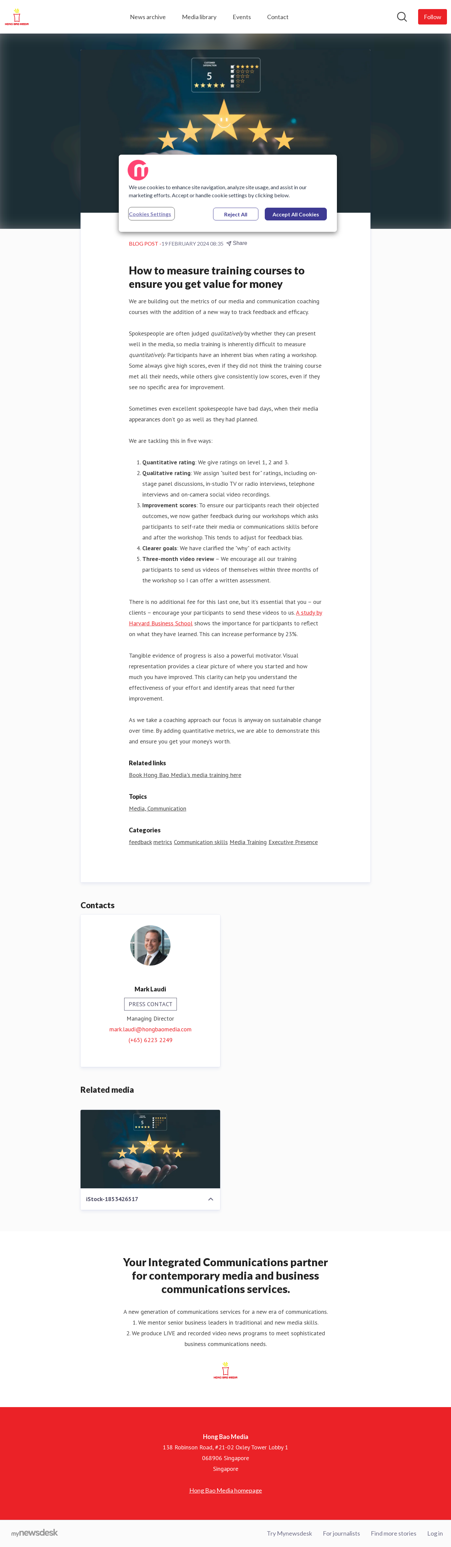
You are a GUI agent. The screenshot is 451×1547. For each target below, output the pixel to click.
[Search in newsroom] (402, 16)
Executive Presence (293, 842)
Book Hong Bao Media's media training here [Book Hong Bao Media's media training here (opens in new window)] (185, 775)
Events (242, 16)
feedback (140, 842)
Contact (278, 16)
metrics (162, 842)
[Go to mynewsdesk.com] (34, 1533)
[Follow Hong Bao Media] (432, 16)
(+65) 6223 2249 (150, 1040)
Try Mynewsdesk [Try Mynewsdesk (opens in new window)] (289, 1533)
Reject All (235, 214)
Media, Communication (157, 808)
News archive (148, 16)
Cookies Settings (150, 214)
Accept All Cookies (295, 214)
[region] (228, 193)
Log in (435, 1533)
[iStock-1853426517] (150, 1149)
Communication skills (201, 842)
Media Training (248, 842)
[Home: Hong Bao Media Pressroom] (17, 17)
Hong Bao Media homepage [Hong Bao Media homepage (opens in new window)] (225, 1490)
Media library (199, 16)
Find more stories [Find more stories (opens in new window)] (393, 1533)
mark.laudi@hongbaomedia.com (150, 1029)
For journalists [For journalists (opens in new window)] (341, 1533)
